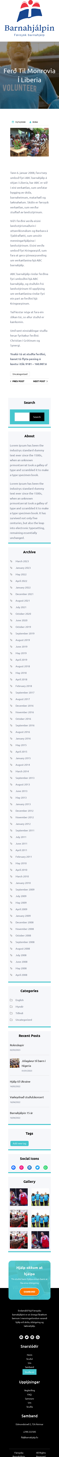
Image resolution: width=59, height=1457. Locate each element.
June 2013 (21, 790)
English (20, 999)
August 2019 (23, 639)
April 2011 (21, 850)
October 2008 (23, 935)
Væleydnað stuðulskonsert (27, 1097)
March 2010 (22, 876)
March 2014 (22, 771)
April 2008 (21, 974)
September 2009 (25, 889)
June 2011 (21, 843)
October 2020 (23, 613)
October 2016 (23, 718)
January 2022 (23, 587)
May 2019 (21, 653)
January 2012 (23, 823)
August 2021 (23, 600)
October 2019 (23, 626)
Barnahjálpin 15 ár (21, 1112)
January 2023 (23, 567)
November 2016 (25, 712)
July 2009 (21, 895)
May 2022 (21, 574)
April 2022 (21, 580)
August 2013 (23, 784)
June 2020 (21, 620)
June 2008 (21, 961)
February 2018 (24, 685)
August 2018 (23, 666)
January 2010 (23, 882)
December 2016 (25, 705)
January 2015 (23, 758)
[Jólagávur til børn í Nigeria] (14, 1063)
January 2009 (23, 915)
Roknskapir (17, 1045)
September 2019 (25, 633)
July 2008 (21, 955)
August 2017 (23, 699)
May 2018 (21, 672)
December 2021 (25, 593)
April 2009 (21, 909)
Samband (29, 1291)
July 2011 (21, 836)
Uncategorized (20, 374)
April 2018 (21, 679)
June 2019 (21, 646)
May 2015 (21, 744)
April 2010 (21, 869)
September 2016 (25, 725)
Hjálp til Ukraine (20, 1081)
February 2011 (24, 856)
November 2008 (25, 928)
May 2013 (21, 797)
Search (37, 416)
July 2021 (21, 607)
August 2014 (23, 764)
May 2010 (21, 863)
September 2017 (25, 692)
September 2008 (25, 941)
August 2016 (23, 731)
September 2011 (25, 830)
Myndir (19, 1006)
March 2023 (22, 561)
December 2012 (25, 810)
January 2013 (23, 804)
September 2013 (25, 777)
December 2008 (25, 922)
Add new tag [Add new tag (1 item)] (19, 1143)
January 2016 (23, 738)
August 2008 (23, 948)
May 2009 (21, 902)
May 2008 (21, 968)
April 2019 (21, 659)
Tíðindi (19, 1013)
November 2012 (25, 817)
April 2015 (21, 751)
